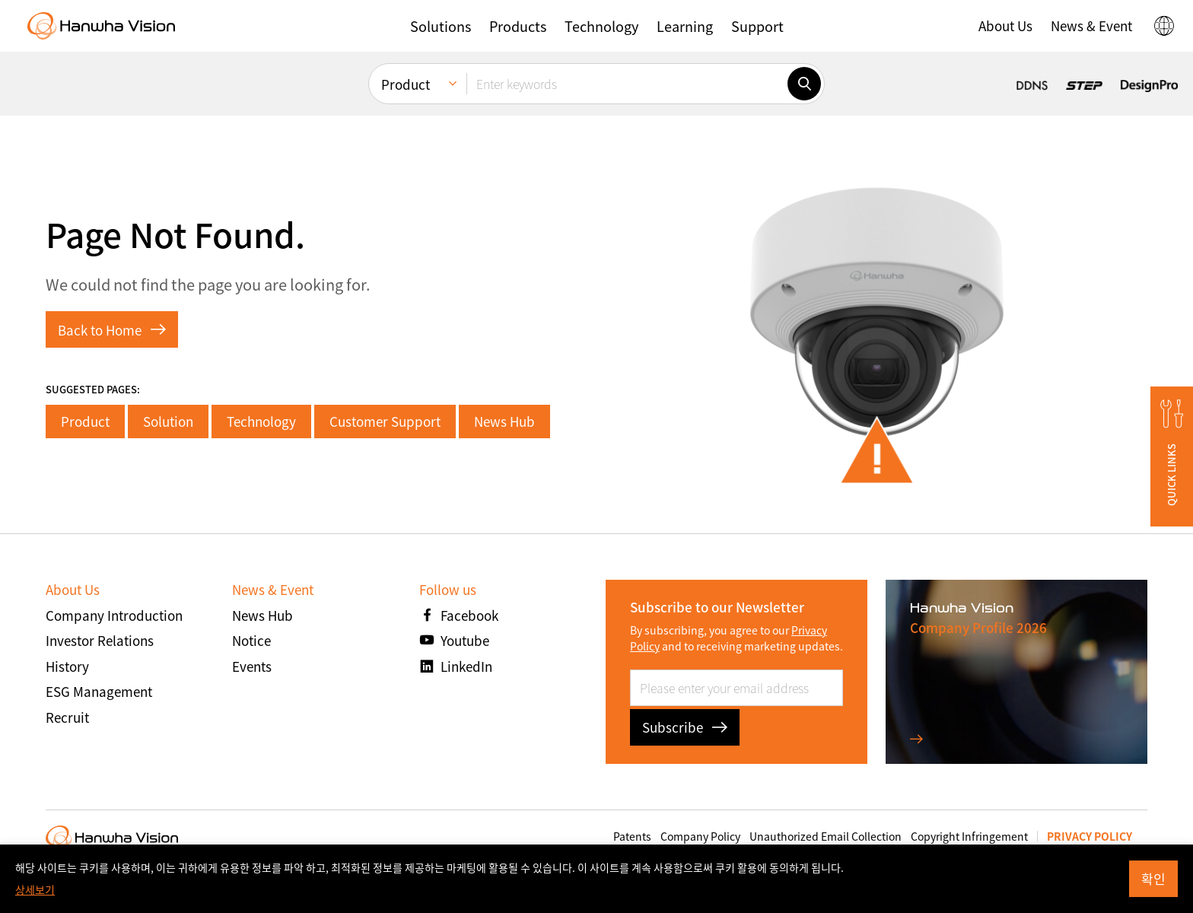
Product (85, 421)
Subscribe (684, 726)
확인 (1153, 878)
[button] (440, 26)
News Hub (504, 421)
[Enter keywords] (626, 83)
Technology (261, 421)
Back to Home (112, 329)
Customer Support (385, 421)
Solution (168, 421)
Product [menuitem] (405, 84)
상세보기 (35, 889)
